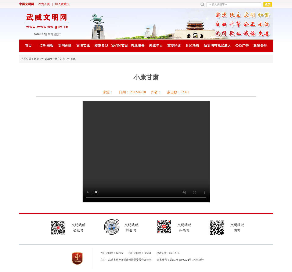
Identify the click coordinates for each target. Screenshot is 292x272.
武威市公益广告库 (55, 58)
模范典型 (101, 45)
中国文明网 (26, 4)
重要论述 (174, 45)
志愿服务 (137, 45)
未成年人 (156, 45)
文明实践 (83, 45)
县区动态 (192, 45)
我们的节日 (119, 45)
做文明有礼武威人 (217, 45)
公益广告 (242, 45)
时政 (73, 58)
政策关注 (260, 45)
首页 (28, 45)
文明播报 (46, 45)
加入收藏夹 (62, 4)
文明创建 (65, 45)
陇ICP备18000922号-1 (182, 259)
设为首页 (44, 4)
